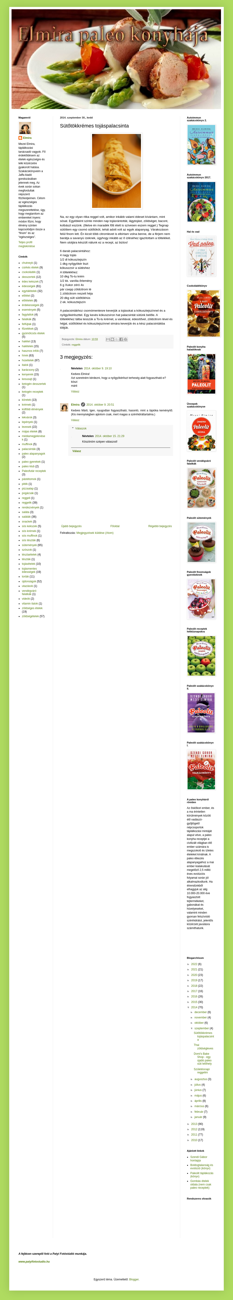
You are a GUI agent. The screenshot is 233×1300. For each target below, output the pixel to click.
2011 (194, 1134)
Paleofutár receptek (34, 471)
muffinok (27, 444)
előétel (26, 295)
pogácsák (28, 493)
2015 (194, 1002)
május (198, 1095)
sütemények (29, 545)
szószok (27, 549)
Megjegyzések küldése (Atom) (95, 533)
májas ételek (29, 431)
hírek (25, 355)
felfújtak (26, 324)
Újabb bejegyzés (71, 526)
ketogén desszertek (34, 384)
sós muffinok (29, 535)
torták (25, 576)
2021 (194, 969)
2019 (194, 980)
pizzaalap (28, 488)
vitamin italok (30, 603)
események (29, 309)
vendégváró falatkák (29, 592)
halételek (27, 346)
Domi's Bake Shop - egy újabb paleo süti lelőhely (203, 1058)
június (198, 1090)
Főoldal (115, 526)
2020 (194, 975)
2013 (194, 1124)
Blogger (134, 1279)
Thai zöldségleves (203, 1046)
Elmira (75, 404)
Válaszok (81, 428)
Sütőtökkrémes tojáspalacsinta (204, 1036)
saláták (26, 516)
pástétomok (29, 479)
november (201, 1017)
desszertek (28, 277)
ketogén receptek (32, 391)
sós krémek (29, 531)
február (199, 1111)
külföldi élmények (32, 409)
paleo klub (28, 466)
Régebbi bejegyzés (160, 526)
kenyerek (27, 374)
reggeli (26, 498)
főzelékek (28, 328)
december (201, 1012)
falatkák (26, 319)
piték (25, 484)
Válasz (75, 391)
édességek (28, 286)
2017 (194, 991)
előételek (27, 300)
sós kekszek (29, 526)
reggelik (76, 344)
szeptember (202, 1028)
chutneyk (27, 262)
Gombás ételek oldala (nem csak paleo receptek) (200, 1184)
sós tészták (29, 540)
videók (26, 598)
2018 (194, 985)
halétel (26, 341)
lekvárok (27, 417)
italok (25, 365)
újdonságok (29, 581)
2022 (194, 964)
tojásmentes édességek (29, 570)
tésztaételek (29, 554)
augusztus (201, 1079)
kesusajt (27, 379)
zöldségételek (30, 616)
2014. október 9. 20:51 (100, 404)
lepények (27, 422)
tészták (26, 559)
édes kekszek (30, 281)
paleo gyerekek (31, 461)
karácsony (28, 369)
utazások (27, 586)
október (199, 1022)
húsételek (28, 360)
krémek (26, 404)
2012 (194, 1129)
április (198, 1101)
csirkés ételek (30, 267)
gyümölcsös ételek (33, 333)
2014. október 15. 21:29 (109, 436)
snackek (27, 521)
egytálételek (29, 291)
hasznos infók (30, 350)
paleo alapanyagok (33, 453)
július (198, 1084)
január (198, 1117)
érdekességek (30, 305)
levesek (26, 426)
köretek (26, 399)
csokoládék (29, 272)
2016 (194, 996)
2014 (194, 1007)
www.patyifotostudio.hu (34, 1261)
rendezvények (30, 507)
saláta (25, 512)
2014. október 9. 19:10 (98, 368)
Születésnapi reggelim (202, 1071)
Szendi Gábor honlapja (198, 1158)
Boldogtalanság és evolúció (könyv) (201, 1166)
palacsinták (29, 449)
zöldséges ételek (32, 608)
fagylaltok (28, 314)
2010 (194, 1140)
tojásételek (28, 563)
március (199, 1106)
